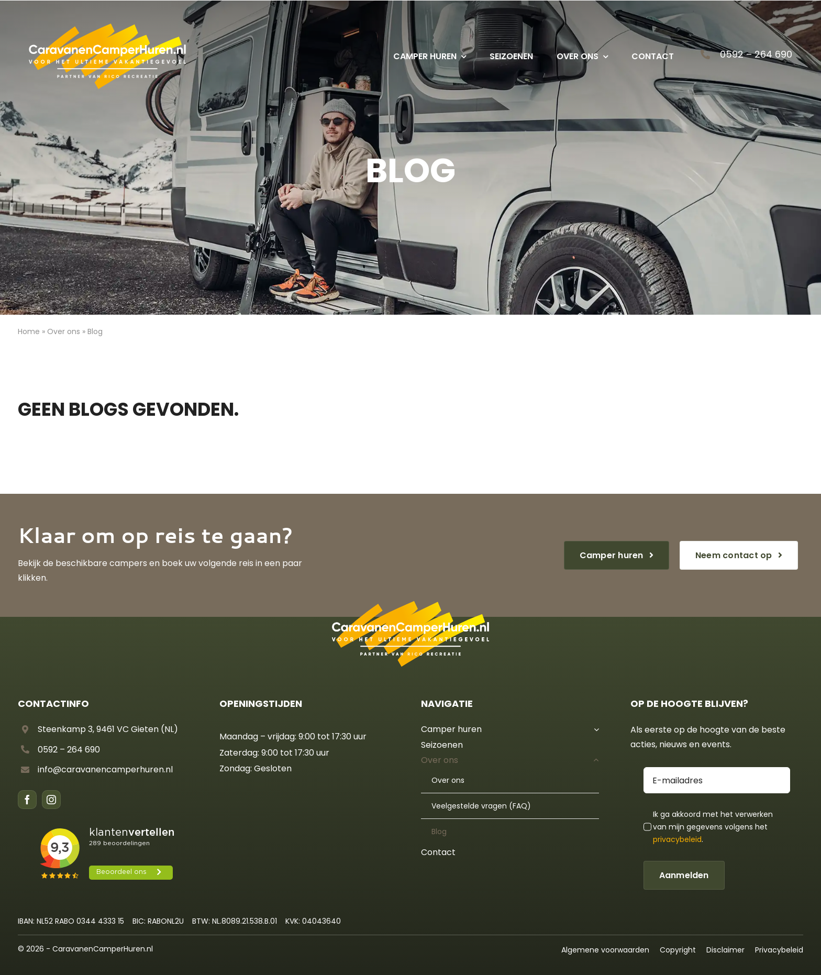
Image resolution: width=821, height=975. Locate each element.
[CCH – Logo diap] (107, 27)
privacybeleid (677, 839)
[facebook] (27, 799)
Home (29, 331)
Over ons (63, 331)
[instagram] (51, 799)
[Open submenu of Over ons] (594, 760)
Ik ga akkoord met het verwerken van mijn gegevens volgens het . (713, 827)
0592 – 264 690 (756, 54)
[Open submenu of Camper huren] (594, 729)
